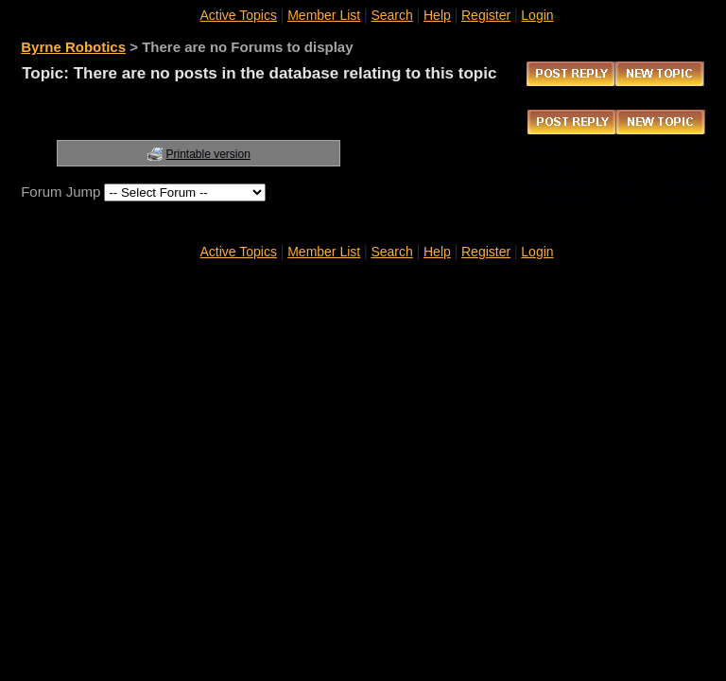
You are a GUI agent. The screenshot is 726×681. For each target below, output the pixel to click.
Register (485, 15)
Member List (323, 15)
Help (437, 15)
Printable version (208, 154)
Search (391, 15)
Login (537, 15)
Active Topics (238, 15)
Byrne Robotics (73, 47)
